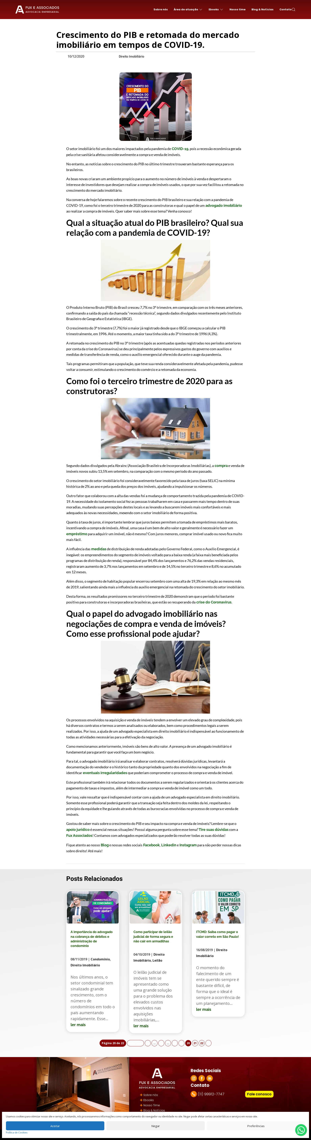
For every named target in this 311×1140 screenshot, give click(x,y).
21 (195, 1043)
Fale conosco (259, 1094)
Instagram (188, 845)
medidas (98, 549)
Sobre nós (161, 9)
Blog (104, 845)
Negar (155, 1126)
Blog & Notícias (262, 9)
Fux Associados (79, 835)
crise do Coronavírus (213, 602)
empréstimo (76, 534)
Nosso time (237, 9)
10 (161, 1043)
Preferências (256, 1126)
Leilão (157, 960)
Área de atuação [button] (188, 10)
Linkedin (168, 845)
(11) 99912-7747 (211, 1094)
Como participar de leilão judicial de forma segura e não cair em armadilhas (153, 936)
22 (201, 1043)
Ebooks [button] (216, 10)
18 (174, 1043)
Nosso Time (151, 1105)
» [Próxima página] (208, 1043)
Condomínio (100, 959)
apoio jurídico (78, 829)
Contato (285, 9)
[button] (294, 9)
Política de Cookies (16, 1132)
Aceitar (55, 1126)
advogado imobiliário (223, 205)
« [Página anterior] (148, 1043)
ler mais (78, 1024)
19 (181, 1043)
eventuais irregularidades (104, 773)
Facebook (151, 845)
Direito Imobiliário (131, 56)
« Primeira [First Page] (135, 1043)
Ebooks (148, 1100)
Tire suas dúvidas (213, 829)
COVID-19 (179, 149)
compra (221, 466)
